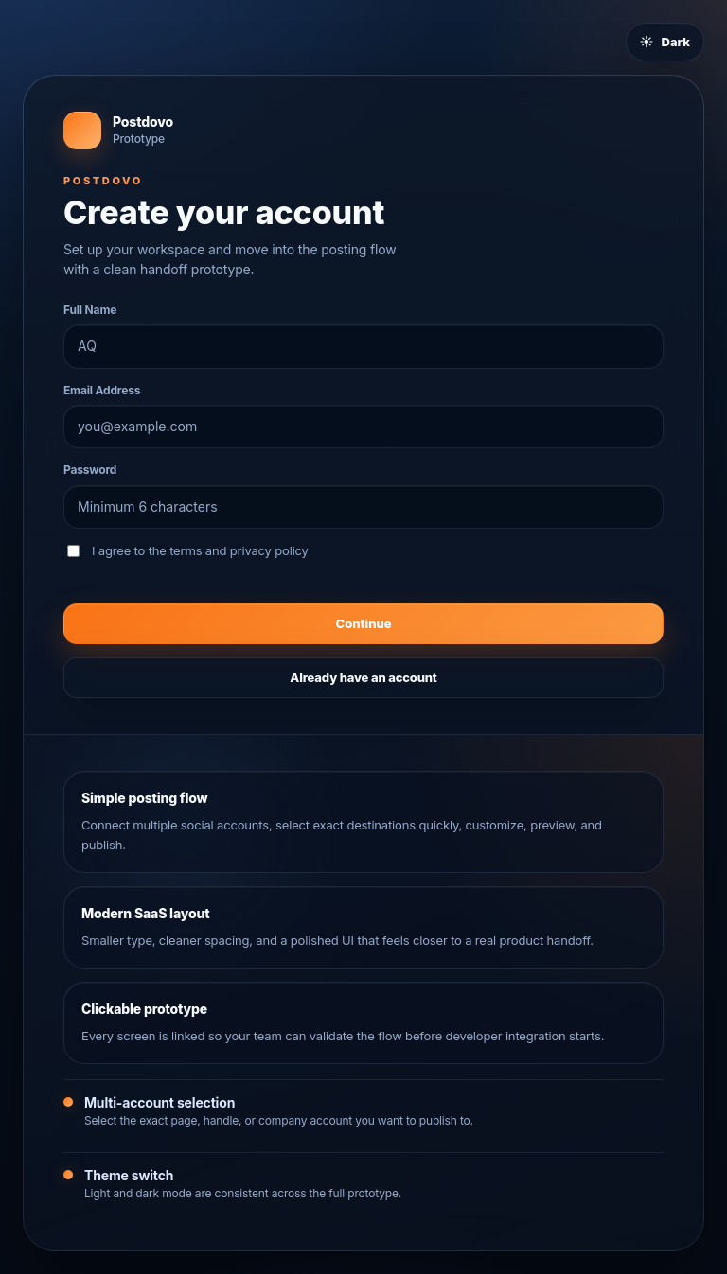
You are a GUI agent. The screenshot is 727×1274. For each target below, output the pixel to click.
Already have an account (363, 677)
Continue (364, 623)
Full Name (89, 310)
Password (89, 469)
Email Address (101, 390)
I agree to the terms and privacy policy (188, 550)
